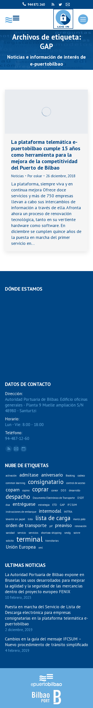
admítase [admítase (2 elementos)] (28, 475)
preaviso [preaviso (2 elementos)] (63, 525)
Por (35, 176)
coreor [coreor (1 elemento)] (54, 490)
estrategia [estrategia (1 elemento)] (44, 504)
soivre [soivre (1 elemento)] (76, 532)
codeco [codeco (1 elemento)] (81, 475)
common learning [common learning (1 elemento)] (15, 483)
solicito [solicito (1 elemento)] (10, 540)
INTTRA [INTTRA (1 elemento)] (68, 511)
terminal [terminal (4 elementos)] (29, 539)
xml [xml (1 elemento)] (40, 547)
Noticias (17, 176)
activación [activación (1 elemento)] (11, 475)
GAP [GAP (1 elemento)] (62, 504)
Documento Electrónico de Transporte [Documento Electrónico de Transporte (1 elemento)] (54, 498)
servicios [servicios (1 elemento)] (33, 532)
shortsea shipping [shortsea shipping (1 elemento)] (51, 532)
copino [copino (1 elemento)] (26, 490)
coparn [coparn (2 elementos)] (13, 490)
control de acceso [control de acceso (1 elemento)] (75, 483)
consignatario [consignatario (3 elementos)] (45, 482)
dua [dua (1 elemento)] (8, 504)
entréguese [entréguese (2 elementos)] (24, 504)
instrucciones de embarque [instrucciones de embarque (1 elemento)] (21, 511)
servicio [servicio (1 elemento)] (21, 532)
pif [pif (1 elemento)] (50, 526)
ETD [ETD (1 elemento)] (54, 504)
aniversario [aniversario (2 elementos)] (52, 475)
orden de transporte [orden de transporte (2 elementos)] (26, 525)
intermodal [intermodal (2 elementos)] (50, 511)
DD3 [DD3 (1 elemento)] (63, 490)
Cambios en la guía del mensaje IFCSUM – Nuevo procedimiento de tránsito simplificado (46, 641)
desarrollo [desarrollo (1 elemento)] (74, 490)
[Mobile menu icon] (83, 19)
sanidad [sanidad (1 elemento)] (10, 532)
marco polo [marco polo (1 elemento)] (79, 519)
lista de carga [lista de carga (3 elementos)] (52, 518)
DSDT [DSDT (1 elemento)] (80, 498)
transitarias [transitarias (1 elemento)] (52, 540)
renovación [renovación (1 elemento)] (81, 526)
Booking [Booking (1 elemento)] (70, 475)
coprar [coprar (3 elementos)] (40, 489)
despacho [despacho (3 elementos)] (18, 497)
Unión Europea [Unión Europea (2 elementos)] (21, 547)
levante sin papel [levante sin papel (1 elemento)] (15, 519)
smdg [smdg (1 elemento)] (67, 532)
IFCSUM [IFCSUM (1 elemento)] (72, 504)
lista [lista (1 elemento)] (30, 519)
